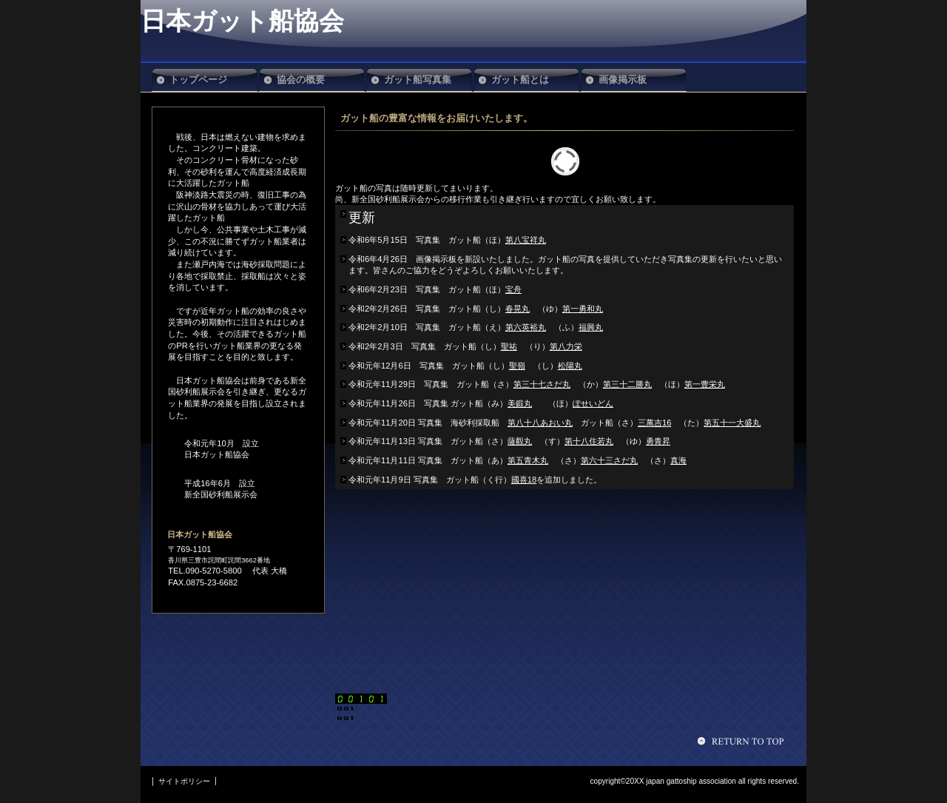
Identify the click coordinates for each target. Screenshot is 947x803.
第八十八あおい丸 (540, 422)
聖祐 (509, 346)
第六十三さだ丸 (609, 460)
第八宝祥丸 (525, 239)
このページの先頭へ (743, 741)
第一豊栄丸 (704, 384)
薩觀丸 (520, 441)
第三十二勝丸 (627, 384)
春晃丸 (517, 308)
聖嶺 (517, 365)
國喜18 (523, 479)
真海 (678, 460)
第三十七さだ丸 (541, 384)
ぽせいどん (593, 403)
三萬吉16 (654, 422)
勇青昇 (658, 441)
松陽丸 (570, 365)
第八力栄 (566, 346)
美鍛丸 (520, 403)
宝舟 (513, 289)
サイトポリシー (184, 781)
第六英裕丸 (525, 327)
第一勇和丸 (582, 308)
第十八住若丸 (589, 441)
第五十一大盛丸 (732, 422)
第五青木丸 (528, 460)
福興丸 (591, 327)
